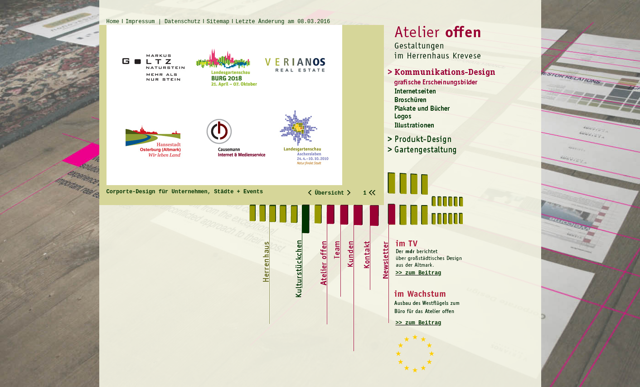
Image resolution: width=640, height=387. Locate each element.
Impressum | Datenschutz (163, 22)
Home (113, 22)
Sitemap (218, 22)
